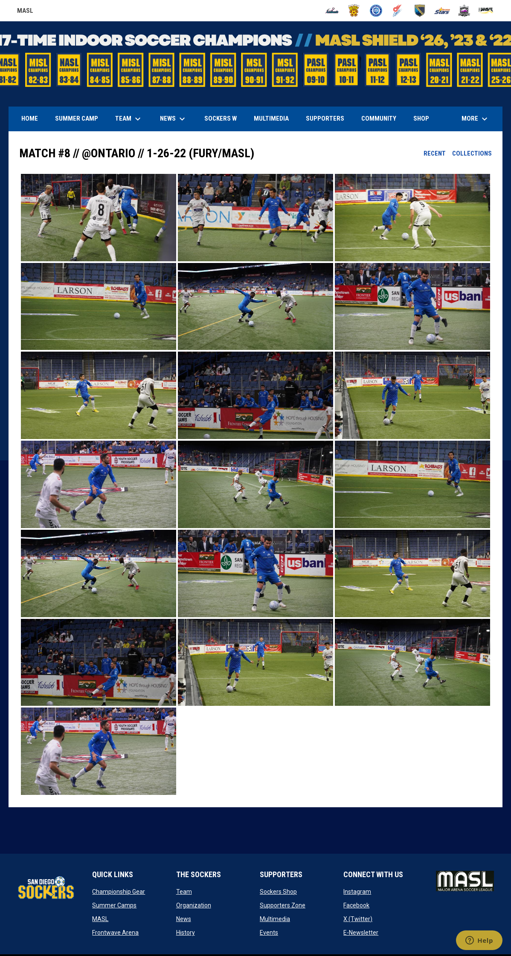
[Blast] (354, 10)
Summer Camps (114, 905)
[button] (98, 217)
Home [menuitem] (29, 118)
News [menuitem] (173, 119)
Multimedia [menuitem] (271, 118)
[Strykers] (464, 10)
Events (269, 932)
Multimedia (275, 919)
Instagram (357, 891)
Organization (193, 905)
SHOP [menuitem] (424, 118)
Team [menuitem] (129, 119)
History (185, 932)
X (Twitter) (357, 919)
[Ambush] (332, 10)
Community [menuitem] (378, 118)
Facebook (356, 905)
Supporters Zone (282, 905)
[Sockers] (420, 10)
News (183, 919)
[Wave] (486, 10)
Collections (472, 153)
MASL (100, 919)
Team (184, 891)
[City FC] (376, 10)
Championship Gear (118, 891)
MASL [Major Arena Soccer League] (25, 12)
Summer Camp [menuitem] (76, 118)
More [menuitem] (476, 119)
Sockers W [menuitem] (220, 118)
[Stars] (442, 10)
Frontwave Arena (115, 932)
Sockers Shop (278, 891)
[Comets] (398, 10)
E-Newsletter (360, 932)
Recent (435, 153)
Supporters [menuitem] (325, 118)
